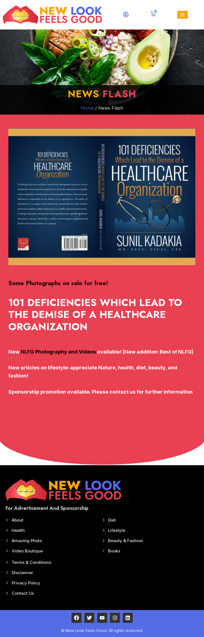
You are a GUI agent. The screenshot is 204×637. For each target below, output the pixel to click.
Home (87, 108)
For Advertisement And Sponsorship (47, 508)
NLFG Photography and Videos (58, 352)
